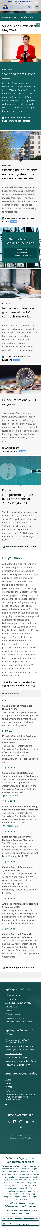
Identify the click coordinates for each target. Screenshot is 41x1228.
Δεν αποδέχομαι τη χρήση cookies (22, 1224)
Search (29, 7)
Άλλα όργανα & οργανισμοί (18, 1003)
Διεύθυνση (10, 1010)
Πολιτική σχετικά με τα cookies (19, 1049)
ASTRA (8, 1083)
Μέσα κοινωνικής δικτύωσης (18, 1021)
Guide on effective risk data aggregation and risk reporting (18, 684)
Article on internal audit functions (16, 358)
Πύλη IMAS (10, 1091)
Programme (12, 795)
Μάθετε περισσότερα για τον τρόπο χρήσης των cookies (22, 1211)
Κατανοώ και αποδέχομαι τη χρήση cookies (22, 1219)
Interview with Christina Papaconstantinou (16, 119)
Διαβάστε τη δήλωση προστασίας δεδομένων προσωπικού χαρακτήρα (20, 1204)
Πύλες (8, 1079)
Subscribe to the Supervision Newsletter (21, 253)
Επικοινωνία (11, 1006)
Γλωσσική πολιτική (14, 1053)
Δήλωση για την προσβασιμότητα (21, 1061)
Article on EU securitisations (10, 449)
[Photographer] (39, 60)
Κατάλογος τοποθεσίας (15, 1105)
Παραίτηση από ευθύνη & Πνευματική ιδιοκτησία (17, 1041)
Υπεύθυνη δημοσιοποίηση (17, 1064)
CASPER (8, 1087)
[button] (36, 2)
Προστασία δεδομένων (16, 1057)
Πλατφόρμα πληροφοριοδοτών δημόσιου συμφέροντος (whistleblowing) (20, 1096)
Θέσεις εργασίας (13, 995)
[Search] (19, 7)
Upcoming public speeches (20, 967)
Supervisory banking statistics (22, 546)
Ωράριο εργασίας (13, 1014)
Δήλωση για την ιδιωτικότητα (19, 1046)
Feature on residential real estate (18, 220)
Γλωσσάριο (10, 999)
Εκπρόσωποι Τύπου (14, 1018)
